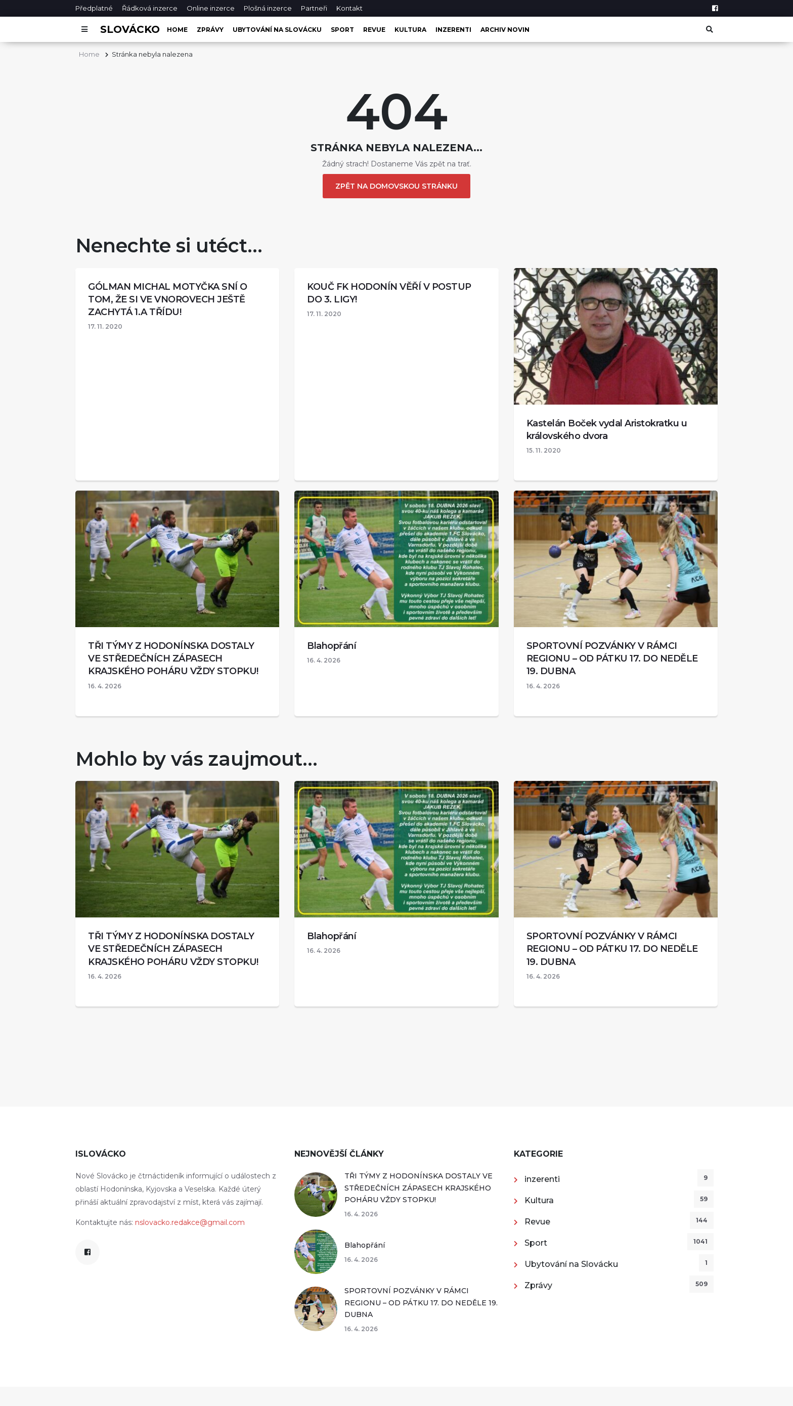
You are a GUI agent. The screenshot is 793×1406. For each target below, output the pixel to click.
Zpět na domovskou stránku (396, 186)
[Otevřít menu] (84, 29)
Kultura (410, 29)
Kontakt (349, 8)
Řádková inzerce (150, 8)
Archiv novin (505, 29)
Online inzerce (211, 8)
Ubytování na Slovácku (277, 29)
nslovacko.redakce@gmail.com (190, 1222)
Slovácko (130, 29)
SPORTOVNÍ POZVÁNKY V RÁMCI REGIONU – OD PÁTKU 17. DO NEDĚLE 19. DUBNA (612, 658)
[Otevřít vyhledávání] (709, 29)
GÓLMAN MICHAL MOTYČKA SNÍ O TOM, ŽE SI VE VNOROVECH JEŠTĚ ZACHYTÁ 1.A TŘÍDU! (167, 299)
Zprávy (210, 29)
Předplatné (94, 8)
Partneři (314, 8)
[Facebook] (715, 8)
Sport (342, 29)
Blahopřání (331, 645)
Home (177, 29)
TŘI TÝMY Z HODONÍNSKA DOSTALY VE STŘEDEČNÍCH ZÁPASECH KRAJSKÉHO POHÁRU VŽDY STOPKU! (173, 658)
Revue (374, 29)
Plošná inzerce (268, 8)
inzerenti (453, 29)
